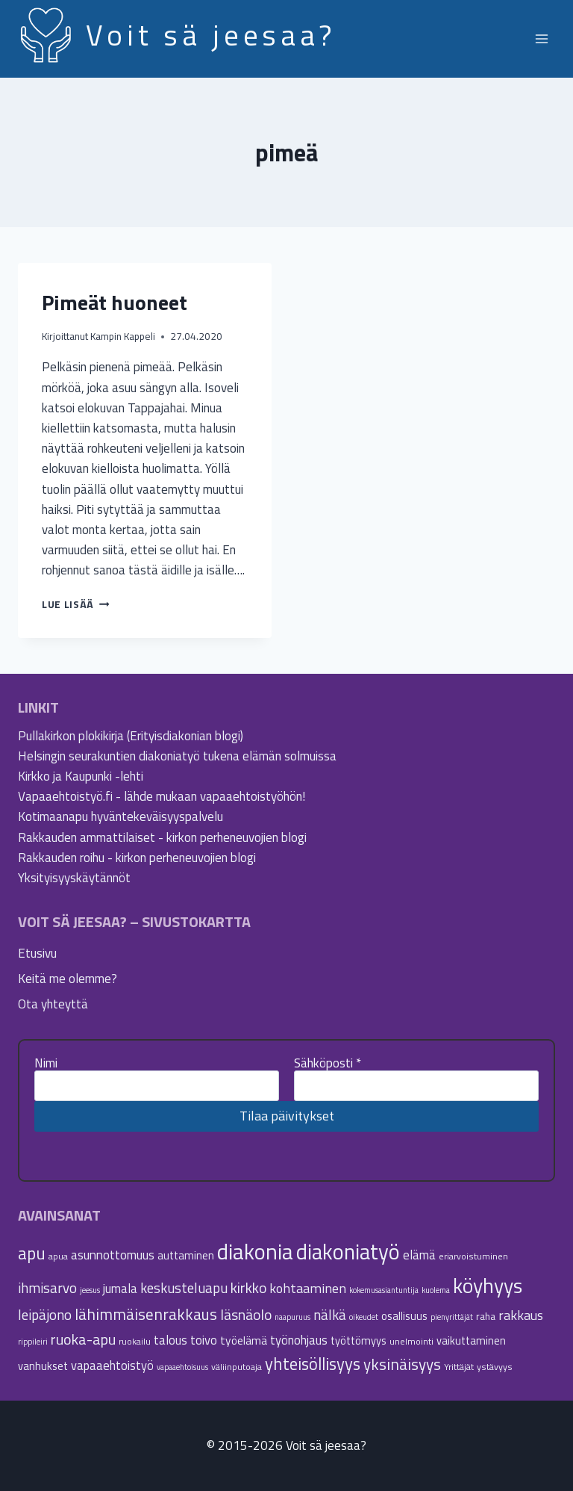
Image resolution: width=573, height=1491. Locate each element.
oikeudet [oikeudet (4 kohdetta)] (363, 1317)
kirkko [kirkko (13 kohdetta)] (248, 1288)
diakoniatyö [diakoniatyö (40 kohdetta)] (348, 1252)
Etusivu (37, 953)
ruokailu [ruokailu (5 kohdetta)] (135, 1341)
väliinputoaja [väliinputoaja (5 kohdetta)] (236, 1367)
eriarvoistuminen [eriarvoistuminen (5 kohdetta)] (473, 1256)
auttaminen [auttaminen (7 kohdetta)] (185, 1255)
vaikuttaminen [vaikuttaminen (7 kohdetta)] (471, 1340)
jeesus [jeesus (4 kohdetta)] (90, 1290)
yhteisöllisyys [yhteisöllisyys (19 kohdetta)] (312, 1364)
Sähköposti (327, 1063)
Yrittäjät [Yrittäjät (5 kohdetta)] (459, 1367)
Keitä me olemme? (67, 978)
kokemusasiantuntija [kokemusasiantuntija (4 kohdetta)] (384, 1290)
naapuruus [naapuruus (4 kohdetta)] (292, 1317)
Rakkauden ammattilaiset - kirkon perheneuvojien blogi (162, 837)
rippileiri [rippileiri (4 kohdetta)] (33, 1342)
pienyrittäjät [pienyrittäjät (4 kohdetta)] (451, 1317)
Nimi (45, 1063)
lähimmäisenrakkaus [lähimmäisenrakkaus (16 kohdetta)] (146, 1314)
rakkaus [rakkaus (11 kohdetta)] (520, 1314)
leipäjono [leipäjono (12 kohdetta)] (45, 1314)
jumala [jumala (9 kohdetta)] (120, 1288)
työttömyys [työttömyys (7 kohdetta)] (358, 1340)
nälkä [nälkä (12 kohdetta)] (329, 1314)
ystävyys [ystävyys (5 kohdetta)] (495, 1367)
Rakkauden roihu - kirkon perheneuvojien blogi (137, 857)
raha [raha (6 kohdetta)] (485, 1316)
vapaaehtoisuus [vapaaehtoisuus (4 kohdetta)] (182, 1367)
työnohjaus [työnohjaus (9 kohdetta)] (299, 1339)
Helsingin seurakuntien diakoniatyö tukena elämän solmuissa (177, 756)
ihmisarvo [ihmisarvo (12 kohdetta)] (47, 1287)
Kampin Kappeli (122, 336)
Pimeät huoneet (114, 302)
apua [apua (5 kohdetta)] (58, 1256)
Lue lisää (76, 604)
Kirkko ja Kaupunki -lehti (80, 776)
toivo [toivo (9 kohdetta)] (203, 1339)
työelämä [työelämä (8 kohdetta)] (243, 1340)
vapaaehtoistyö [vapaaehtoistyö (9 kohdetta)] (112, 1365)
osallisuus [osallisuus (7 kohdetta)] (404, 1315)
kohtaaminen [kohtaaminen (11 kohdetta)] (307, 1287)
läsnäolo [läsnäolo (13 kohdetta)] (246, 1315)
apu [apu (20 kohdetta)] (32, 1253)
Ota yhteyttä (53, 1004)
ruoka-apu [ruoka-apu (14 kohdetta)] (83, 1339)
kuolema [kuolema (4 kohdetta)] (436, 1290)
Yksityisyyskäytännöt (74, 877)
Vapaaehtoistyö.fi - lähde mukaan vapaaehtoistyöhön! (161, 796)
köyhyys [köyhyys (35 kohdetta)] (487, 1285)
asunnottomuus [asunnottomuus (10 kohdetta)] (112, 1254)
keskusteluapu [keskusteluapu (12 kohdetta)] (184, 1287)
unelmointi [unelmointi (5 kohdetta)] (411, 1341)
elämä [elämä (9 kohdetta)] (419, 1254)
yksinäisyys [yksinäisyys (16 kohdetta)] (402, 1364)
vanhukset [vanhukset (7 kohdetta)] (43, 1365)
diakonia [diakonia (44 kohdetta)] (255, 1251)
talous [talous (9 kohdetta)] (170, 1339)
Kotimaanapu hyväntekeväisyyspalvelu (120, 816)
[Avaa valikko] (541, 38)
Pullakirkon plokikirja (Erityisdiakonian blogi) (130, 736)
